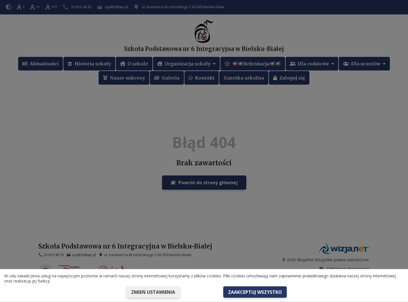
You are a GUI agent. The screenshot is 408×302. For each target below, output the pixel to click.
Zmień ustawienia (153, 292)
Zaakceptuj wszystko (255, 292)
